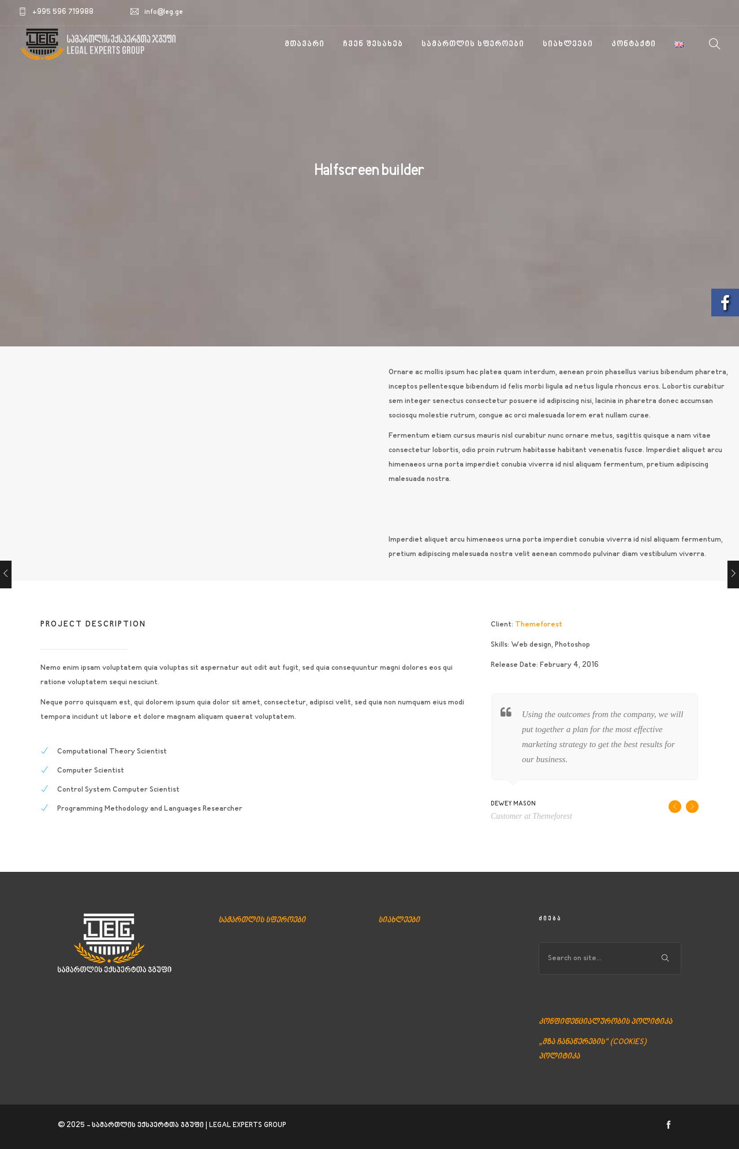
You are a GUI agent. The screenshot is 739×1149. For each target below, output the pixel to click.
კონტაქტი (633, 44)
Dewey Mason (513, 804)
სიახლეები (568, 44)
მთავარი (304, 44)
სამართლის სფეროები (472, 44)
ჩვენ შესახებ (373, 44)
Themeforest (538, 625)
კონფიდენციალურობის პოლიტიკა (605, 1022)
